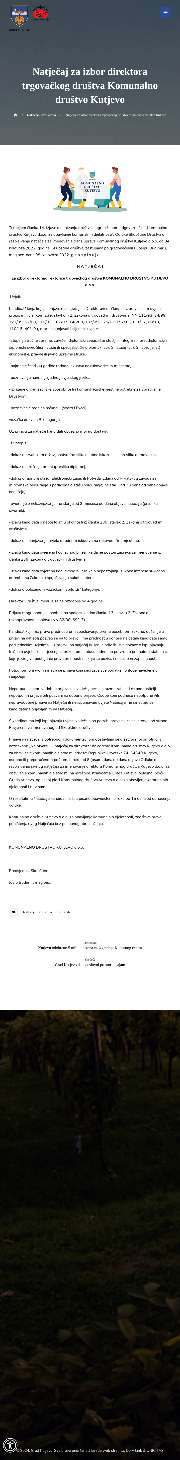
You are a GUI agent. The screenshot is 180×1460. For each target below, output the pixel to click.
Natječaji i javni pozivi (37, 912)
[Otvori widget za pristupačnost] (10, 1445)
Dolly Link (134, 1450)
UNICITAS (155, 1450)
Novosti (64, 912)
